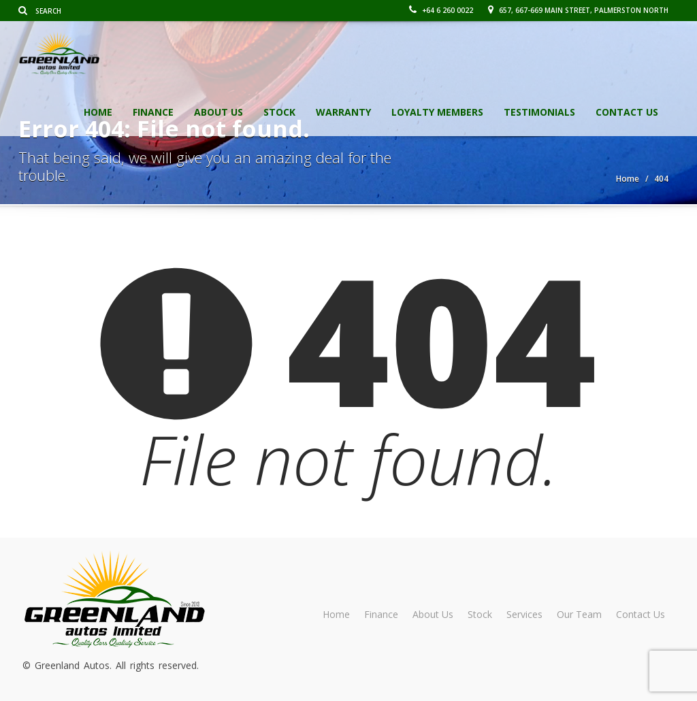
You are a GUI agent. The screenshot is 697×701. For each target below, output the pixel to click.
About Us (218, 111)
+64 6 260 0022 (441, 10)
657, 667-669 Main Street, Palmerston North (578, 10)
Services (524, 614)
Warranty (343, 111)
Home (98, 111)
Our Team (579, 614)
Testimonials (539, 111)
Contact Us (627, 111)
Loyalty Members (437, 111)
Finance (153, 111)
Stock (279, 111)
